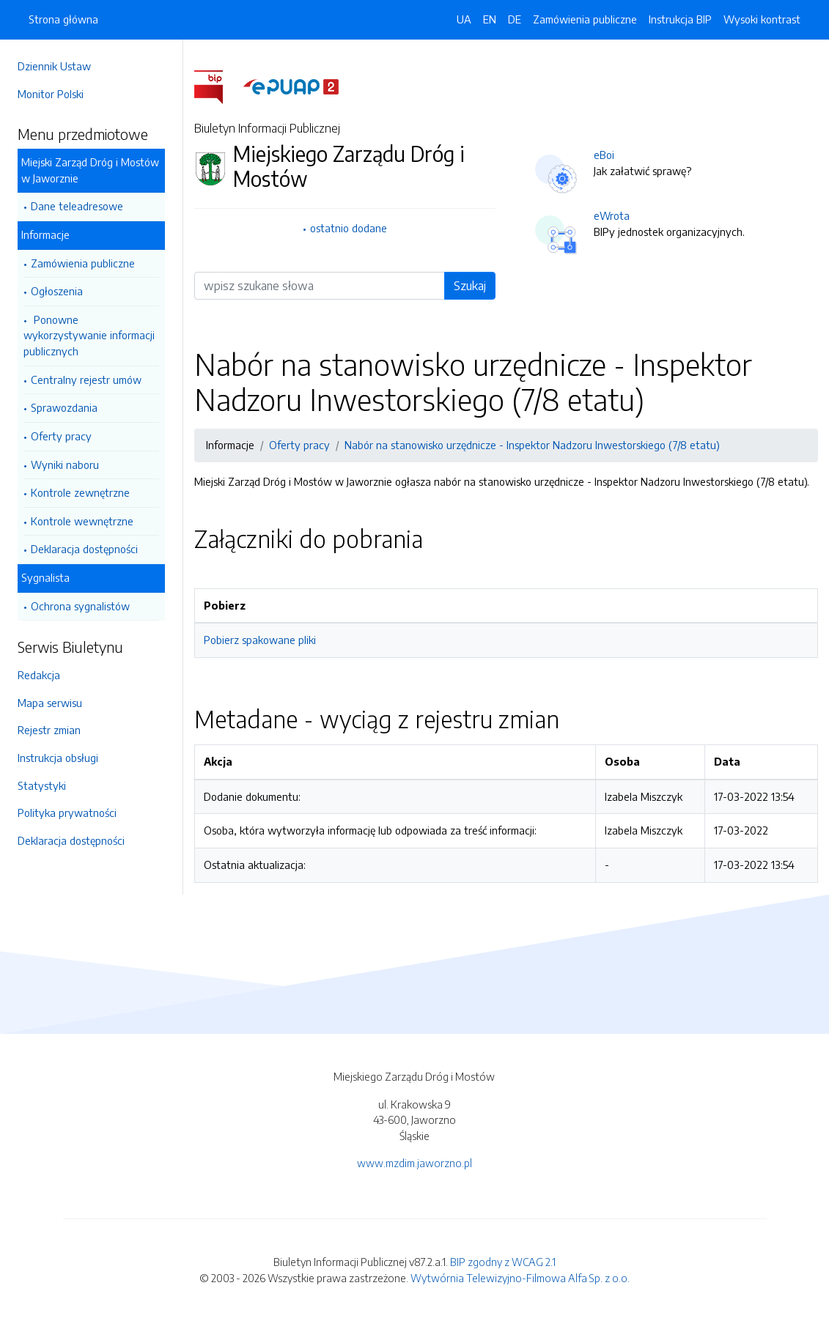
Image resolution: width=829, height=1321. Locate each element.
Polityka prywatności (67, 812)
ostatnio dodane (348, 227)
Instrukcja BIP (680, 19)
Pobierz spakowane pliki (260, 639)
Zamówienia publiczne (83, 263)
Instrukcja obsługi (58, 757)
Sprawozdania (64, 407)
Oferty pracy (61, 436)
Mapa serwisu (50, 702)
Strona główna (63, 19)
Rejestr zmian (49, 729)
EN (489, 19)
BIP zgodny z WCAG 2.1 (503, 1261)
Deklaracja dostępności (84, 548)
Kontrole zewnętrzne (80, 492)
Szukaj (470, 285)
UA (464, 19)
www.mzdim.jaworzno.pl (414, 1162)
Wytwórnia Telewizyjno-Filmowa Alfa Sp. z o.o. (520, 1277)
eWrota (612, 215)
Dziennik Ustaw (54, 66)
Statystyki (42, 785)
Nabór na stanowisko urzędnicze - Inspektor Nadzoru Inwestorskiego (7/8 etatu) (532, 444)
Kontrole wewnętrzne (82, 521)
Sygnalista (45, 577)
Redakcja (39, 674)
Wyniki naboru (65, 464)
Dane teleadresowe (77, 205)
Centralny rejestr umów (86, 379)
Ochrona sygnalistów (80, 606)
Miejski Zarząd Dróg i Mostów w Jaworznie (90, 170)
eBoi (604, 154)
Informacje (45, 234)
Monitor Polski (51, 93)
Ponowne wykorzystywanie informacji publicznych (89, 335)
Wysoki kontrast (761, 19)
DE (514, 19)
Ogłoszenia (57, 290)
